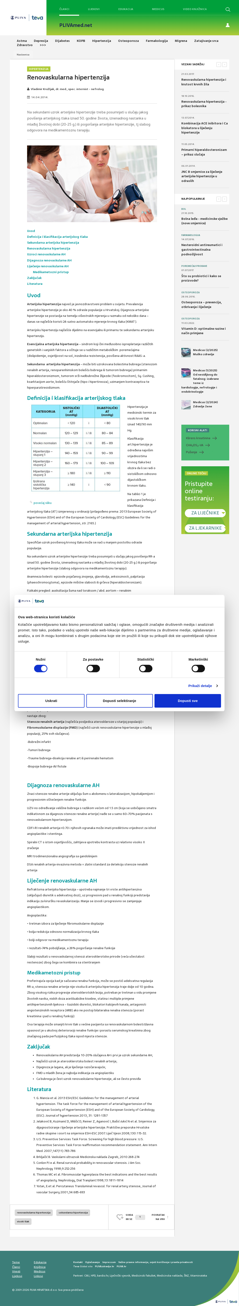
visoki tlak (23, 1221)
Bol (183, 209)
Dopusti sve (188, 701)
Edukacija (125, 9)
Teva (76, 1266)
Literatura (34, 284)
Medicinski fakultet (143, 1275)
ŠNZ (186, 1275)
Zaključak (34, 278)
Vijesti (16, 1271)
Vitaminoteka (198, 1275)
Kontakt (78, 1262)
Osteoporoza (190, 292)
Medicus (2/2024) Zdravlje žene (199, 404)
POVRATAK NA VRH (158, 1217)
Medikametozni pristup (51, 272)
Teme (16, 1262)
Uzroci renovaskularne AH (46, 254)
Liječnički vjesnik (120, 1275)
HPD (93, 1275)
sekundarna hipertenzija (73, 1212)
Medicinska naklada (170, 1275)
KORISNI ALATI (197, 430)
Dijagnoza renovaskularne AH (49, 260)
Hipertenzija (39, 69)
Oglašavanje (92, 1262)
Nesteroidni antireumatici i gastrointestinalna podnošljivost (201, 249)
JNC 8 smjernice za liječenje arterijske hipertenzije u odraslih (201, 176)
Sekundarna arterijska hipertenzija (53, 243)
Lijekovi (94, 9)
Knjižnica (40, 1267)
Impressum (109, 1262)
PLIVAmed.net (75, 25)
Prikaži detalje (200, 686)
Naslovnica (23, 54)
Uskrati (51, 701)
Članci (64, 9)
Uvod (31, 231)
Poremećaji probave (194, 266)
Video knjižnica (195, 9)
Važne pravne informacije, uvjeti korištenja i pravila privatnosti (155, 1262)
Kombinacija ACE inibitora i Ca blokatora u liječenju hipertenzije (204, 127)
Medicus (158, 9)
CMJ (86, 1275)
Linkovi (38, 1276)
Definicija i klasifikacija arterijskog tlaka (57, 237)
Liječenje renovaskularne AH (48, 266)
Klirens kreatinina (198, 438)
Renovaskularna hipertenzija (48, 248)
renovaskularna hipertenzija (33, 1212)
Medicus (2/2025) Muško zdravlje (199, 352)
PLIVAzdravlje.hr (104, 1266)
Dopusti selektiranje (119, 701)
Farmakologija (190, 235)
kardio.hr (102, 1275)
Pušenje (191, 452)
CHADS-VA (194, 445)
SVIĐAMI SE (135, 1217)
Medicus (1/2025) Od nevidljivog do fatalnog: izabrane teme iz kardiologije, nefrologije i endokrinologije (200, 381)
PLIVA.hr (121, 1266)
